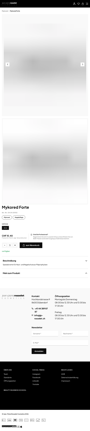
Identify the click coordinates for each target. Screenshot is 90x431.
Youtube (35, 384)
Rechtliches (67, 370)
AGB (63, 374)
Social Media (38, 370)
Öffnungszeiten (10, 381)
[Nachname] (75, 333)
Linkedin (35, 381)
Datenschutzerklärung (69, 377)
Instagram (36, 374)
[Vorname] (45, 333)
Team (6, 374)
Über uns (8, 370)
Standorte (8, 377)
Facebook (36, 377)
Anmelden (39, 351)
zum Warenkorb (31, 245)
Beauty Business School (15, 390)
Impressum (65, 381)
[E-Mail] (60, 343)
